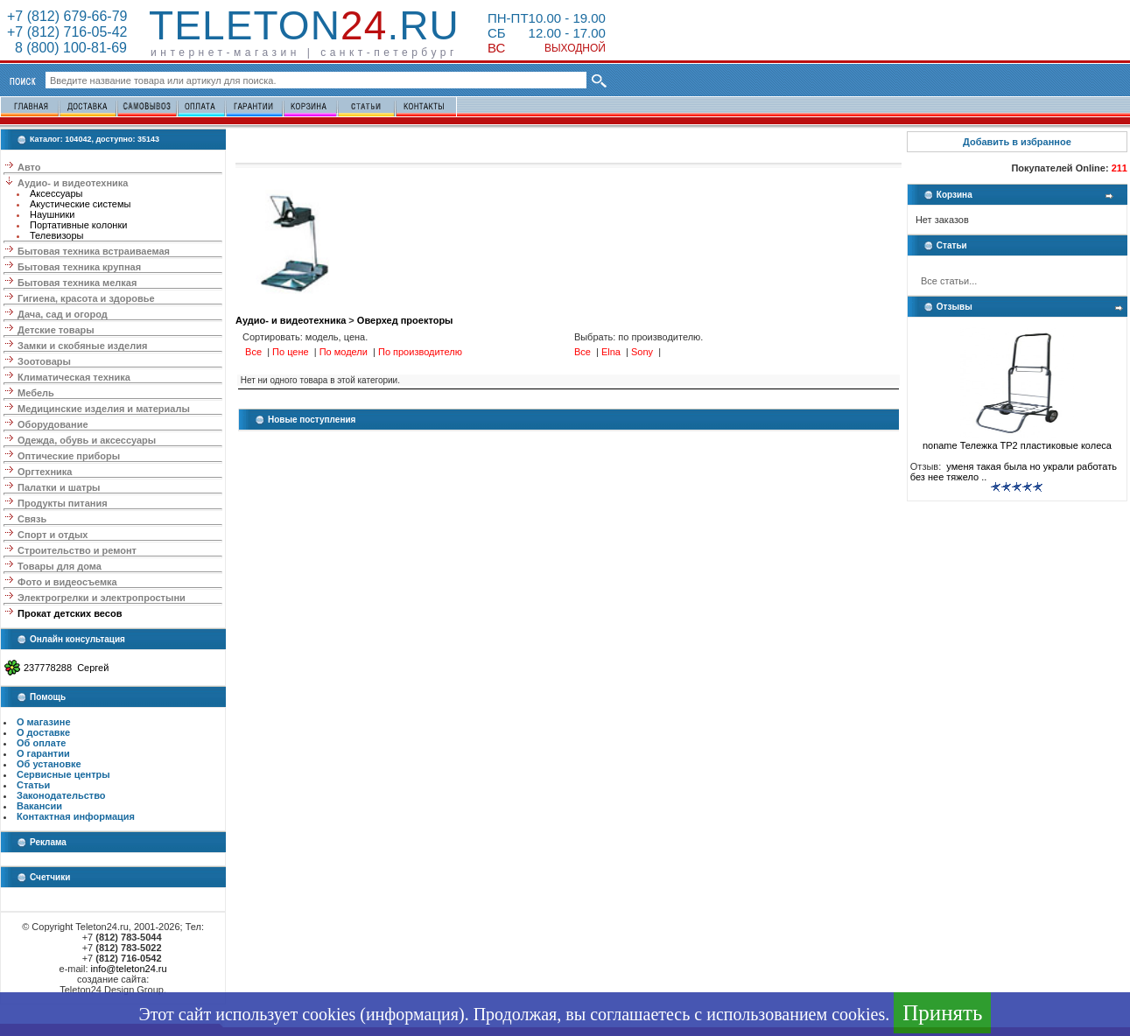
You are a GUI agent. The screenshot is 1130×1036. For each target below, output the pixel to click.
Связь (32, 519)
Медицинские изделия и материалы (104, 408)
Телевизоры (56, 235)
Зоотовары (44, 361)
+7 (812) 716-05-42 (67, 31)
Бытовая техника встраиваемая (94, 251)
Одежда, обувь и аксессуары (87, 440)
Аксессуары (56, 193)
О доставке (43, 732)
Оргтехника (45, 471)
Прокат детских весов (70, 613)
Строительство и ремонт (77, 550)
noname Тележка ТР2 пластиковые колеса (1017, 441)
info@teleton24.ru (129, 968)
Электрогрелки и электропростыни (102, 597)
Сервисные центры (63, 774)
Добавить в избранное (1017, 141)
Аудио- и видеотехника (73, 183)
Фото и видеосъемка (67, 582)
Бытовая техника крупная (79, 267)
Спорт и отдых (53, 534)
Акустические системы (80, 204)
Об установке (49, 764)
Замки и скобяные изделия (82, 345)
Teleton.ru (304, 25)
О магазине (44, 722)
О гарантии (43, 753)
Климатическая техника (74, 377)
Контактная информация (76, 816)
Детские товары (56, 330)
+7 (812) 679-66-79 (67, 16)
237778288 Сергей (66, 667)
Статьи (33, 785)
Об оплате (41, 743)
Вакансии (39, 806)
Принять (942, 1013)
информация (412, 1014)
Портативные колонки (78, 225)
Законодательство (61, 795)
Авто (29, 167)
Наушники (52, 214)
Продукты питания (63, 503)
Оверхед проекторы (405, 320)
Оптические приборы (69, 456)
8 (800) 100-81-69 (67, 47)
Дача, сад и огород (63, 314)
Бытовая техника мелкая (77, 282)
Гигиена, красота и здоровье (86, 298)
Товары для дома (60, 566)
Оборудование (53, 424)
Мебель (36, 393)
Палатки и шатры (59, 487)
